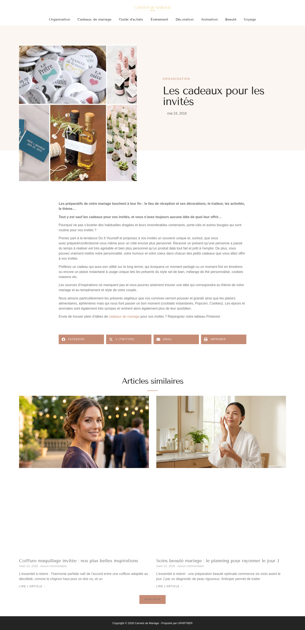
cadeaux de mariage (124, 316)
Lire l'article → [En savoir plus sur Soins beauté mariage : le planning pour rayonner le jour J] (170, 586)
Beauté (230, 19)
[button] (81, 339)
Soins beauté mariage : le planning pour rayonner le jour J (217, 561)
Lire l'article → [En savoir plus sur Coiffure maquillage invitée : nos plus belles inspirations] (32, 586)
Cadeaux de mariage (94, 19)
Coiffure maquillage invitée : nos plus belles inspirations (78, 561)
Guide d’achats (131, 19)
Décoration (185, 19)
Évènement (159, 19)
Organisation (59, 19)
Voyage (250, 19)
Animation (209, 19)
